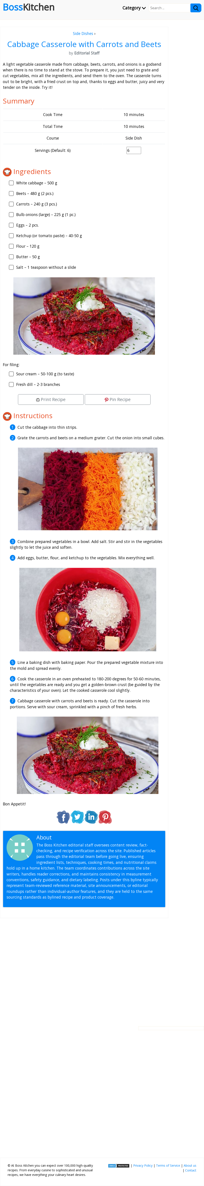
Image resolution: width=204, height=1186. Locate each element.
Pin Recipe (118, 399)
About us (190, 1165)
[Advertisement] (84, 968)
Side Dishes (83, 33)
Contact (190, 1170)
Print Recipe (51, 399)
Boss (29, 7)
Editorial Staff (70, 837)
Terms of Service (168, 1165)
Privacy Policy (143, 1165)
